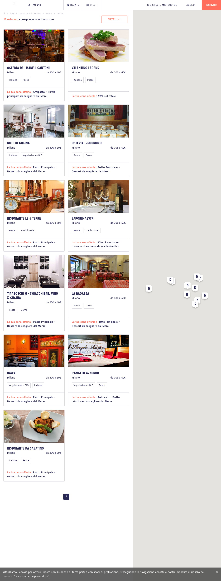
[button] (187, 295)
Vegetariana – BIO (32, 155)
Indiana (38, 385)
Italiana (13, 80)
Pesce (26, 80)
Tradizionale (27, 230)
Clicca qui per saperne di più (31, 576)
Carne (88, 155)
